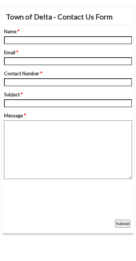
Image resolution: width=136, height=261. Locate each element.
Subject (13, 95)
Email (11, 52)
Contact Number (23, 73)
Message (15, 116)
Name (11, 31)
